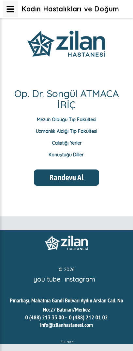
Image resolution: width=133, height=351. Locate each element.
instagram (80, 279)
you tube (47, 279)
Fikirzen (67, 342)
